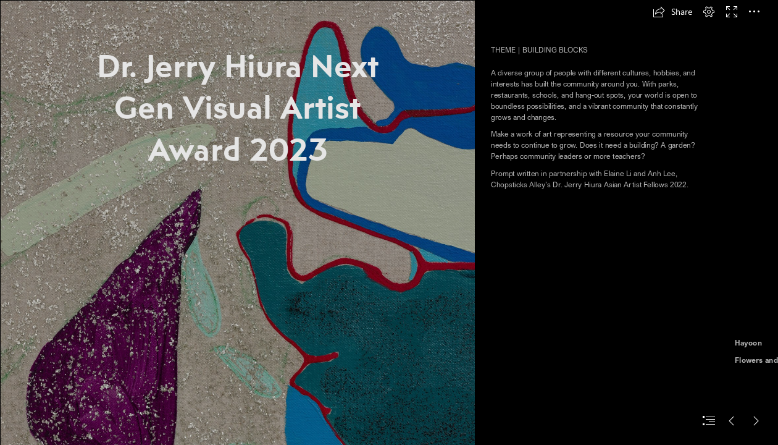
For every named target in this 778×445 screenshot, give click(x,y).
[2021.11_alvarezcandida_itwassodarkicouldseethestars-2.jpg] (237, 222)
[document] (389, 222)
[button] (672, 12)
